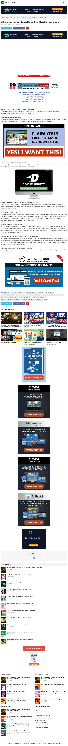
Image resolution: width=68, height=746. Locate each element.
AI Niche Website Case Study (8, 342)
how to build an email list (7, 297)
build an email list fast (17, 292)
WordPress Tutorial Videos (12, 17)
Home (3, 17)
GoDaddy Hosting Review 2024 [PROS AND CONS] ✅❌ (20, 639)
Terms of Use (9, 743)
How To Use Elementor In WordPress (34, 99)
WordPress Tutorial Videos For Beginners (34, 96)
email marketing (20, 295)
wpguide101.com (38, 741)
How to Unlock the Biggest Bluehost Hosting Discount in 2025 (21, 610)
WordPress (54, 238)
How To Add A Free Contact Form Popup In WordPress (20, 617)
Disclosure (26, 743)
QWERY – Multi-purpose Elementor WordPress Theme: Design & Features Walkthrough (54, 692)
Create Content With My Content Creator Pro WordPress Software (34, 92)
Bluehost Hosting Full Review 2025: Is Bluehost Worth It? (20, 596)
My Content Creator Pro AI (42, 725)
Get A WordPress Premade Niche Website (34, 94)
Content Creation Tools (40, 720)
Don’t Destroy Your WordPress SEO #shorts (17, 691)
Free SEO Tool (38, 710)
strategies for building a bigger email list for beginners (34, 299)
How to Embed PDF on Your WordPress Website (52, 684)
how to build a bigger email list (33, 295)
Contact (33, 743)
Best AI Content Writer (41, 722)
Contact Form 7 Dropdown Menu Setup (16, 684)
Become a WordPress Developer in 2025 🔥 (17, 625)
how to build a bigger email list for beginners (53, 295)
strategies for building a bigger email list (10, 299)
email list (41, 292)
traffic (22, 166)
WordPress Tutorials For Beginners (42, 715)
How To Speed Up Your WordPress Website (34, 98)
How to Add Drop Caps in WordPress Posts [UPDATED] (20, 603)
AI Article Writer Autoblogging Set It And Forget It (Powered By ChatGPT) (24, 567)
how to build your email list (39, 297)
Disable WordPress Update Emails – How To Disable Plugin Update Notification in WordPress (19, 699)
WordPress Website (32, 236)
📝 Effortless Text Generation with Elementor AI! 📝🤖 (20, 574)
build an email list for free (30, 292)
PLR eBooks (37, 713)
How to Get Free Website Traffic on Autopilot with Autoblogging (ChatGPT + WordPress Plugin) (18, 724)
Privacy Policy (17, 743)
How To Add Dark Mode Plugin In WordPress (18, 582)
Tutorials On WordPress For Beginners (52, 743)
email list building (50, 292)
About (39, 743)
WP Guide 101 (3, 24)
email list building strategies (7, 295)
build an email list (5, 292)
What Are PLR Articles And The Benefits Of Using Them (20, 632)
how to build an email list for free (22, 297)
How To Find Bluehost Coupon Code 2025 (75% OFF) (19, 589)
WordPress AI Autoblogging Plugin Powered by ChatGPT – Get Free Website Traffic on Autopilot (18, 731)
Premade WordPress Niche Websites (43, 718)
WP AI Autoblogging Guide (42, 727)
